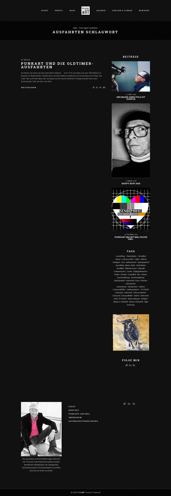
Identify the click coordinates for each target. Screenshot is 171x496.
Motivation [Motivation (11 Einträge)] (144, 295)
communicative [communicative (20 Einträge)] (120, 271)
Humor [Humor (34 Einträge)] (144, 274)
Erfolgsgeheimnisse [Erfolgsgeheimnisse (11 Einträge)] (140, 271)
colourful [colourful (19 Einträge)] (141, 268)
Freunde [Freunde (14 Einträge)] (124, 274)
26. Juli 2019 (25, 60)
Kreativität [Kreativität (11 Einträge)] (130, 280)
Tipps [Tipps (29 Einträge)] (146, 301)
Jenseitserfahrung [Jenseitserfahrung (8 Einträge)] (137, 277)
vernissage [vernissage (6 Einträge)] (131, 305)
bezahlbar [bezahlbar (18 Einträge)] (120, 268)
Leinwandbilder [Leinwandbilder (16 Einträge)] (127, 295)
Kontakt (74, 410)
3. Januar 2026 (131, 181)
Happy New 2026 (131, 183)
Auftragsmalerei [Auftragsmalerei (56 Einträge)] (143, 262)
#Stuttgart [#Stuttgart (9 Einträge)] (116, 262)
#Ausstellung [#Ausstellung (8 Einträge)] (120, 256)
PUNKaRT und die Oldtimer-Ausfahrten (57, 65)
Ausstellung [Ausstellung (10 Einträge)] (119, 265)
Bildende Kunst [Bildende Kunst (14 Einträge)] (131, 268)
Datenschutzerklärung (83, 421)
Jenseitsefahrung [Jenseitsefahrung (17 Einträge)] (123, 277)
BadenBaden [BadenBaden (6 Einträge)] (141, 265)
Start (72, 406)
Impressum (75, 417)
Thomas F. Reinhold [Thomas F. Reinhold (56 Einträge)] (120, 301)
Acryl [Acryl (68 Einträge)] (123, 262)
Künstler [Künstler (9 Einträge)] (144, 280)
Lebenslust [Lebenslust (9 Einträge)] (119, 292)
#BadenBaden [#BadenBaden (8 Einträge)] (131, 256)
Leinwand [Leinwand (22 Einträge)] (116, 295)
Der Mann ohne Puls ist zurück (131, 98)
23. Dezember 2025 (130, 234)
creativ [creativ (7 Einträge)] (129, 271)
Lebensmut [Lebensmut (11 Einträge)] (128, 292)
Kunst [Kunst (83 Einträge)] (137, 280)
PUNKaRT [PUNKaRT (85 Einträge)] (123, 298)
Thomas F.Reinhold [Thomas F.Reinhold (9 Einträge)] (136, 301)
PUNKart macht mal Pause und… (131, 238)
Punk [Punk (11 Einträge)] (116, 298)
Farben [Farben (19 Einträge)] (117, 274)
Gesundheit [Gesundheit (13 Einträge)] (132, 274)
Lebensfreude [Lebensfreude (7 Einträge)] (131, 283)
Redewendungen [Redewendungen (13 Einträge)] (134, 298)
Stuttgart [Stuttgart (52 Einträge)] (144, 298)
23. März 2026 (131, 94)
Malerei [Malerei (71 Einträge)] (136, 295)
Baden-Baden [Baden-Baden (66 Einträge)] (130, 265)
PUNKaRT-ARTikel (79, 414)
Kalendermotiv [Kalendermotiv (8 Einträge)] (119, 280)
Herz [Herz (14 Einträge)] (139, 274)
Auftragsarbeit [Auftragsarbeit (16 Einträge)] (131, 262)
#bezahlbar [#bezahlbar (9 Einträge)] (141, 256)
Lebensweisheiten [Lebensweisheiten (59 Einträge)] (139, 292)
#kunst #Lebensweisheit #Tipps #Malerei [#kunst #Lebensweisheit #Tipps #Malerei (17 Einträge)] (130, 259)
